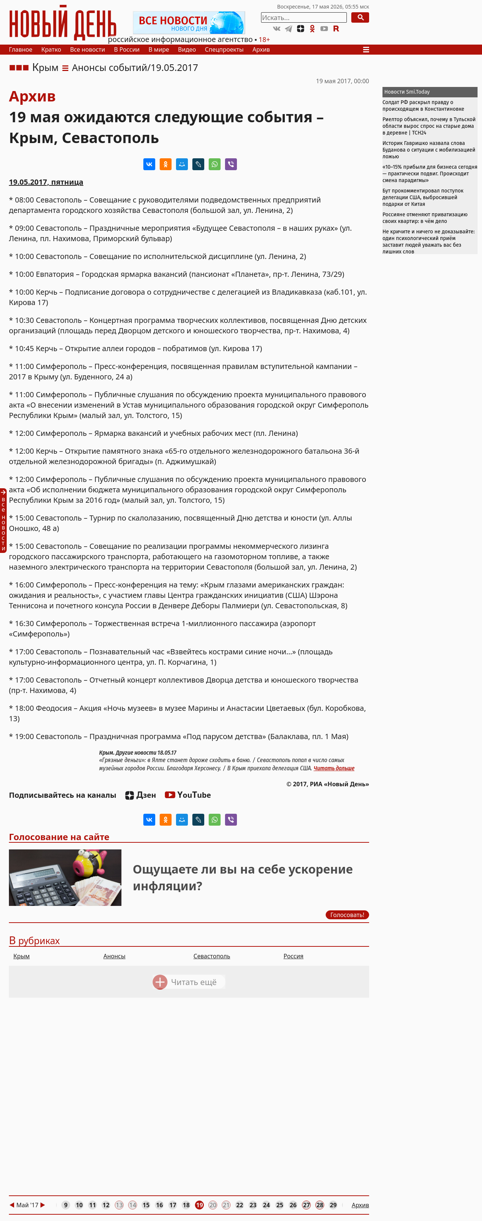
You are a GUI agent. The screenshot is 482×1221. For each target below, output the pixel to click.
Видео (187, 49)
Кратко (51, 49)
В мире (159, 49)
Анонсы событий (109, 67)
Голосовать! (347, 914)
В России (127, 49)
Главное (20, 49)
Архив (261, 49)
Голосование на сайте (59, 836)
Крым (45, 67)
